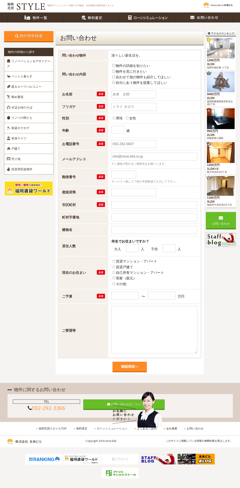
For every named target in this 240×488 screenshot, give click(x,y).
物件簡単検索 (31, 36)
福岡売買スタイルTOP (53, 428)
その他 (121, 284)
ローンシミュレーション (148, 17)
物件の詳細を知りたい (133, 66)
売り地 (13, 159)
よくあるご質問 (146, 428)
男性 (119, 118)
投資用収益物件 (19, 169)
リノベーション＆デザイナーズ (28, 63)
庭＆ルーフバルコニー (24, 86)
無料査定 (92, 17)
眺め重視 (15, 97)
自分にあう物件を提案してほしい (141, 82)
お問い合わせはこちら (120, 404)
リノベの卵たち (19, 117)
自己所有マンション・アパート (140, 272)
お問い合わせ (204, 17)
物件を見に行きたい (131, 71)
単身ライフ (16, 138)
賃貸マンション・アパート (136, 261)
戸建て (13, 148)
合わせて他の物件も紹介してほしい (143, 77)
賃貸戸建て (124, 267)
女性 (132, 118)
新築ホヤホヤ (18, 128)
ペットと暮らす (19, 76)
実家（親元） (126, 278)
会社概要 (171, 428)
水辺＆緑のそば (19, 107)
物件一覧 (35, 17)
